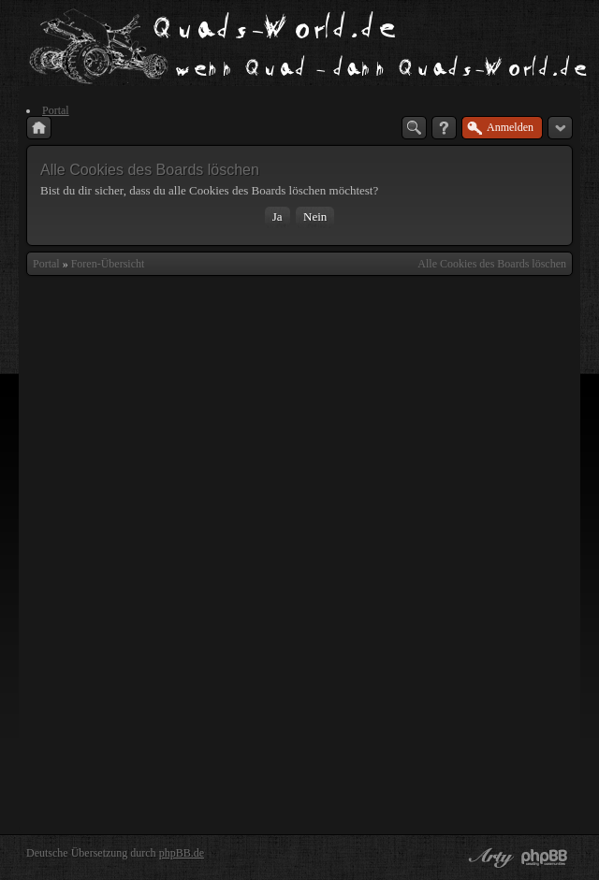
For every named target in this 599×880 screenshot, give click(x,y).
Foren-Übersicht (108, 263)
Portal (46, 263)
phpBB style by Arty (488, 857)
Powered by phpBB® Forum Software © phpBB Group (545, 857)
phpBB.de (181, 852)
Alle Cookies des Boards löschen (491, 263)
